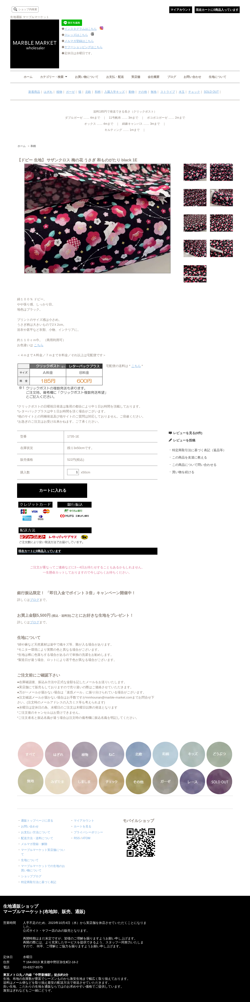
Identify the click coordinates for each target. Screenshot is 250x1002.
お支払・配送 (115, 77)
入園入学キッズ (114, 92)
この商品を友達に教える (189, 457)
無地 (153, 92)
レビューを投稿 (184, 440)
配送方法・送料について (37, 838)
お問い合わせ (192, 77)
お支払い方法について (35, 832)
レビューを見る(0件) (187, 433)
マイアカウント (180, 9)
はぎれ (48, 92)
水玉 (182, 92)
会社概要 (153, 77)
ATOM (86, 838)
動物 (132, 92)
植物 (59, 92)
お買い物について (86, 77)
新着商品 (34, 92)
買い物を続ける (183, 472)
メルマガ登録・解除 (34, 844)
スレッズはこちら (76, 35)
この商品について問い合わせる (194, 465)
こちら (38, 345)
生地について (217, 77)
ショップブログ (31, 876)
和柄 (98, 92)
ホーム (28, 77)
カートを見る (82, 826)
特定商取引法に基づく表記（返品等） (199, 450)
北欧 (88, 92)
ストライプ (167, 92)
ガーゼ (70, 92)
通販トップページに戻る (37, 820)
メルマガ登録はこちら (79, 41)
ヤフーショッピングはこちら (83, 47)
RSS (77, 838)
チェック (194, 92)
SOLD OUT (211, 92)
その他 (142, 92)
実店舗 (135, 77)
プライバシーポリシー (88, 832)
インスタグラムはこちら (80, 29)
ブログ (171, 77)
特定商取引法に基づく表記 (38, 882)
